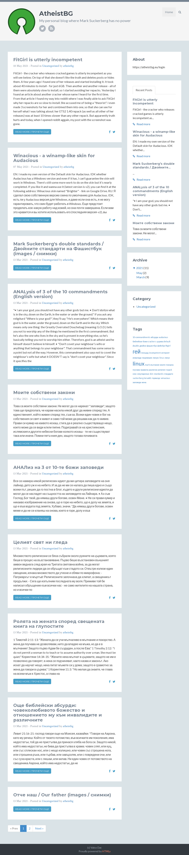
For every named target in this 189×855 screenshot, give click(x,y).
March (140, 277)
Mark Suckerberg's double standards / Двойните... (154, 165)
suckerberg (138, 378)
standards (158, 374)
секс (135, 374)
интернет (165, 353)
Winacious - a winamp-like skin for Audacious (54, 158)
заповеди (137, 382)
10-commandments (141, 337)
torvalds (147, 378)
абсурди (154, 337)
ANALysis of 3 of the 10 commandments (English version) (60, 294)
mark (147, 365)
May (139, 273)
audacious (163, 337)
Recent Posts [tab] (144, 90)
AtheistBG (56, 13)
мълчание (154, 365)
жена (144, 382)
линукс (156, 357)
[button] (180, 12)
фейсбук (161, 345)
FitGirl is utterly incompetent (47, 59)
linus (161, 357)
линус (167, 357)
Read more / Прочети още (32, 131)
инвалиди (137, 357)
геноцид (144, 353)
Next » (39, 828)
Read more (141, 124)
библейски (137, 341)
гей (137, 351)
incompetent (155, 353)
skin (151, 374)
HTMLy (106, 851)
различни (153, 370)
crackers (152, 341)
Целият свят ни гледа (40, 542)
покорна (169, 365)
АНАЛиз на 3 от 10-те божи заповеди (58, 467)
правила (144, 370)
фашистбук (152, 345)
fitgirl (168, 345)
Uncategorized (50, 66)
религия (161, 370)
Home (169, 12)
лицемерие (147, 357)
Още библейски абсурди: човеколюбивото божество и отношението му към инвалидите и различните (57, 713)
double (136, 345)
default (167, 341)
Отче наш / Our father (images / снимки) (62, 794)
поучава (136, 370)
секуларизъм (143, 374)
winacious (165, 378)
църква (160, 341)
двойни (143, 345)
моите (163, 365)
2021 (139, 268)
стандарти (168, 374)
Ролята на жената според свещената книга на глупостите (58, 624)
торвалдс (156, 378)
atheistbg (68, 66)
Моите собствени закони (44, 392)
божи (145, 341)
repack (169, 370)
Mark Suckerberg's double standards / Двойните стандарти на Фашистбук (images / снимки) (58, 248)
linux (139, 363)
